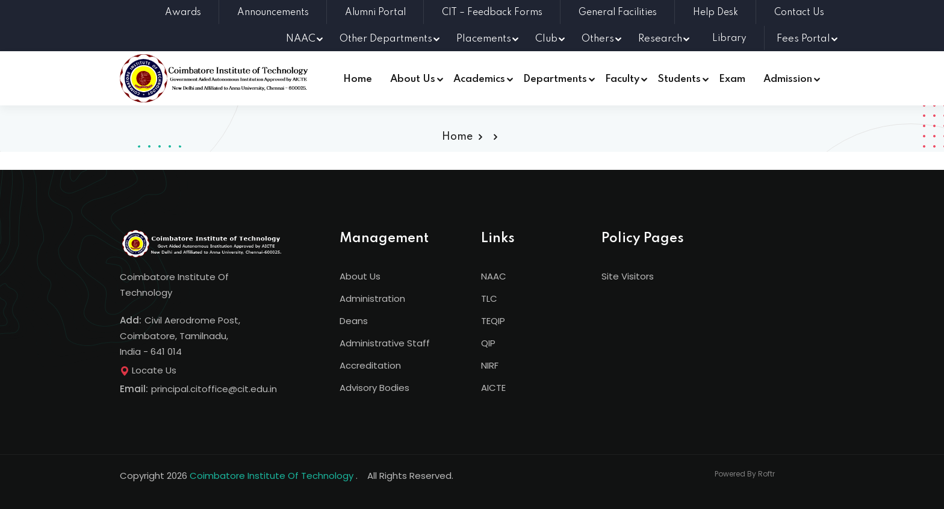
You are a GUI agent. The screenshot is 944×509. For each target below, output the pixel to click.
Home (357, 79)
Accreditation (370, 365)
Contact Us (799, 12)
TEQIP (493, 320)
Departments (555, 79)
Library (729, 38)
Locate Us (148, 370)
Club (546, 39)
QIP (488, 343)
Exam (732, 79)
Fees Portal (803, 39)
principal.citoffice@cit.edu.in (214, 389)
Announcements (273, 12)
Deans (354, 320)
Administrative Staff (385, 343)
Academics (479, 79)
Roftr (766, 474)
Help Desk (715, 12)
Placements (483, 39)
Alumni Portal (375, 12)
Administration (372, 298)
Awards (183, 12)
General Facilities (618, 12)
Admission (787, 79)
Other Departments (386, 39)
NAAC (300, 39)
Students (679, 79)
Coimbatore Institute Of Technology (271, 475)
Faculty (622, 79)
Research (660, 39)
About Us (412, 79)
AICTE (493, 387)
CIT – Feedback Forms (492, 12)
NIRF (489, 365)
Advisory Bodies (374, 387)
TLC (489, 298)
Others (598, 39)
